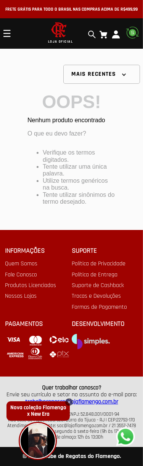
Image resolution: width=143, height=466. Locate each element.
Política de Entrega (94, 274)
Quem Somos (21, 263)
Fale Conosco (21, 274)
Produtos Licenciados (30, 285)
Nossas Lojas (21, 296)
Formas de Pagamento (99, 307)
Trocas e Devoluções (96, 296)
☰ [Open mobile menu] (7, 33)
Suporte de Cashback (98, 285)
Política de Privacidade (98, 263)
